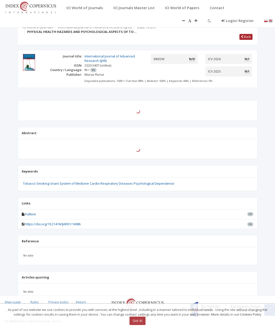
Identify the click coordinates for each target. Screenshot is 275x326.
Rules (34, 302)
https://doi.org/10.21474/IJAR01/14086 (53, 224)
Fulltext (30, 214)
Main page (13, 302)
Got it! (137, 320)
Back (246, 36)
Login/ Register (237, 20)
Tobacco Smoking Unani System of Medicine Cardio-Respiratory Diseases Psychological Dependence (98, 183)
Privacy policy (58, 302)
